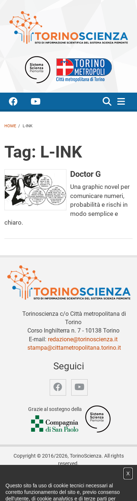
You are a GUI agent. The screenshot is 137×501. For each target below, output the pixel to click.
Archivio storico (31, 488)
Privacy (62, 488)
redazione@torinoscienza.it (83, 339)
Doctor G (85, 174)
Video (88, 480)
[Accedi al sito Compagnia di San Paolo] (55, 424)
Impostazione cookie (99, 488)
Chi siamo (45, 480)
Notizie (69, 480)
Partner (108, 480)
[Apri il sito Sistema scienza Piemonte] (37, 69)
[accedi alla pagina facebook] (19, 102)
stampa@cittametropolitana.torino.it (74, 347)
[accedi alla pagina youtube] (41, 102)
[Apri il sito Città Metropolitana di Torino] (82, 69)
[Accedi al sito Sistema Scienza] (98, 419)
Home (10, 126)
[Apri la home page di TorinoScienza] (68, 27)
